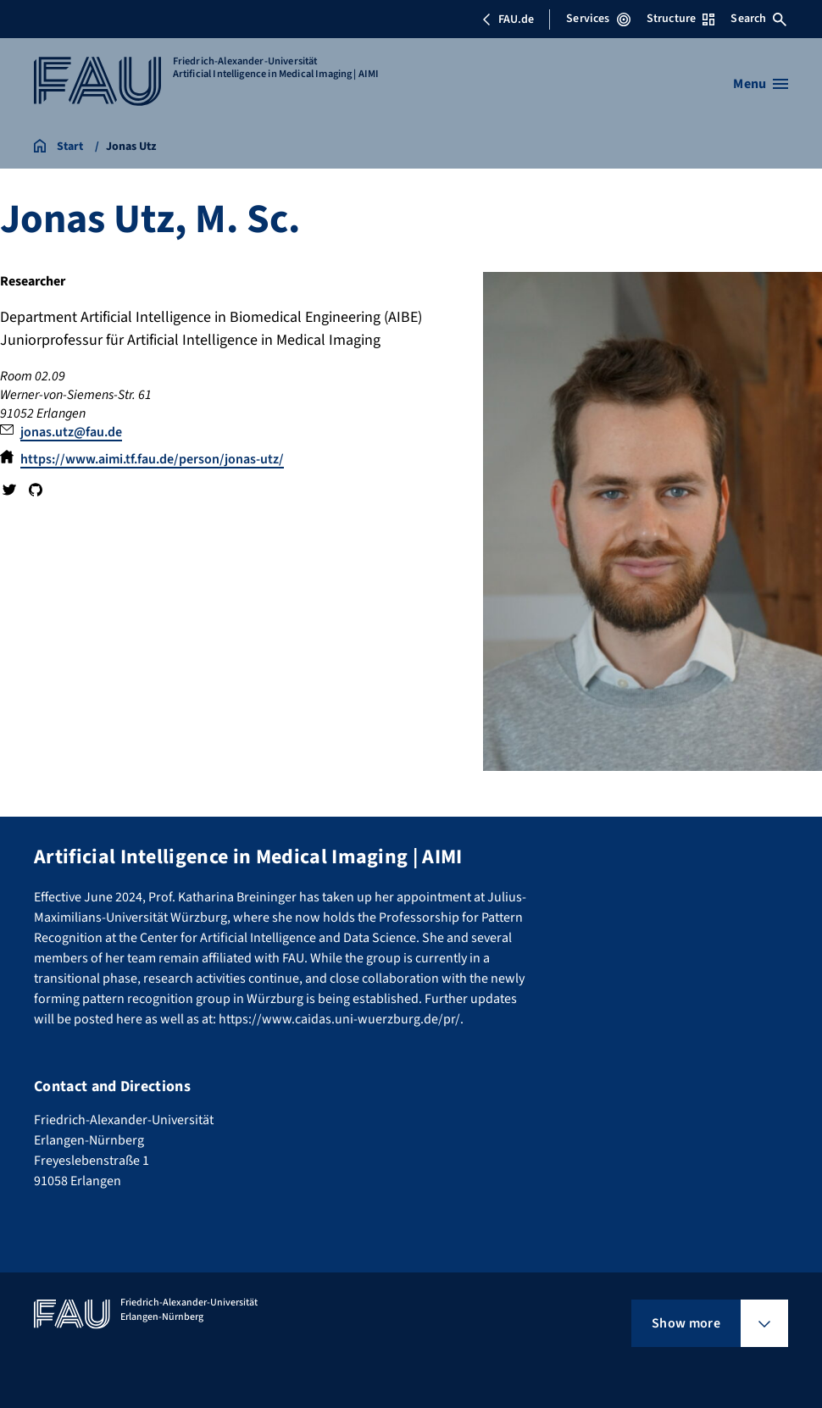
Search (758, 18)
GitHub (34, 489)
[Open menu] (760, 84)
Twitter (9, 489)
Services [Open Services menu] (598, 18)
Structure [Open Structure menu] (680, 18)
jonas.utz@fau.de (71, 432)
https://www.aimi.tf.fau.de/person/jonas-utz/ (152, 459)
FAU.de (507, 19)
